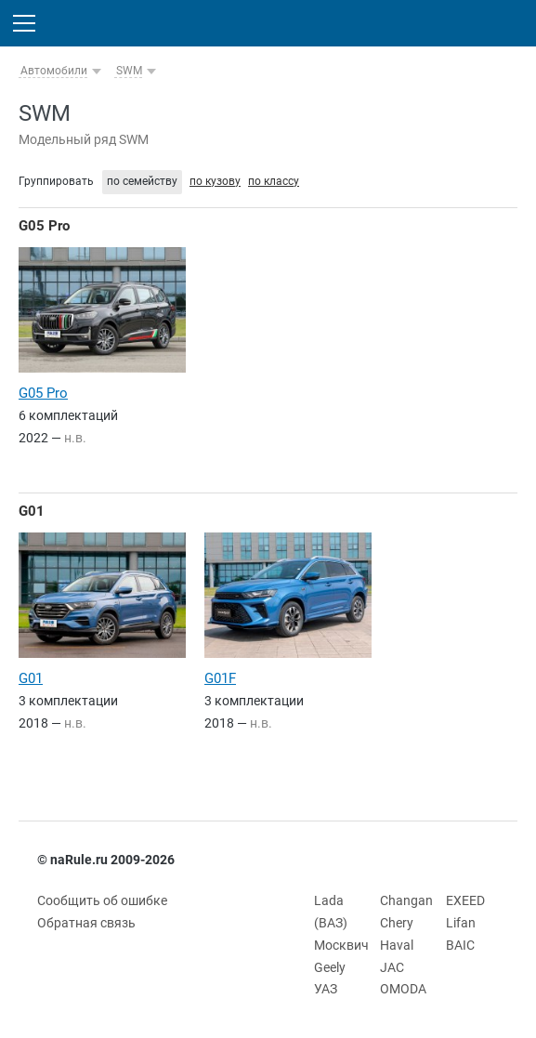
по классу (273, 181)
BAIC (460, 945)
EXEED (465, 900)
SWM (129, 70)
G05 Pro (44, 225)
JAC (392, 967)
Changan (406, 900)
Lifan (461, 922)
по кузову (215, 181)
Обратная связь (86, 922)
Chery (396, 922)
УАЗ (325, 988)
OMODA (403, 988)
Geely (330, 967)
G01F (220, 678)
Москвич (341, 945)
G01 (32, 511)
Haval (396, 945)
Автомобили (53, 70)
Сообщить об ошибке (102, 900)
